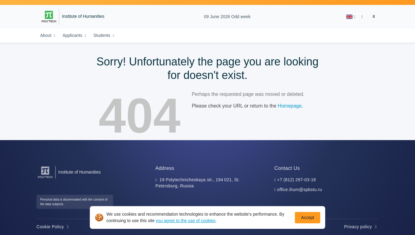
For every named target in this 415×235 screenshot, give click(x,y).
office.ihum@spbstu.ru (299, 189)
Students (102, 35)
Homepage (290, 105)
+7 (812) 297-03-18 (296, 179)
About (46, 35)
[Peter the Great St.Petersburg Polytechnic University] (49, 17)
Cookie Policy (53, 226)
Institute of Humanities (83, 16)
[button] (350, 16)
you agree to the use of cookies (185, 220)
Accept (307, 217)
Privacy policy (361, 226)
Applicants (73, 35)
